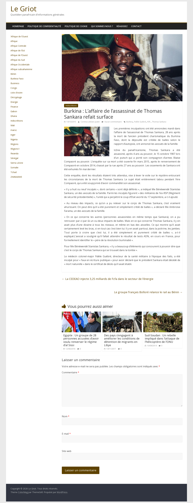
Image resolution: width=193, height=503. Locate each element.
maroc (14, 130)
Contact (136, 26)
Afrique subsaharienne (21, 69)
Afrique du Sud (18, 59)
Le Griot (23, 8)
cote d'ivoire (16, 92)
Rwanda (14, 153)
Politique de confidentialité (44, 26)
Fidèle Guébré (140, 121)
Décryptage (16, 97)
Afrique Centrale (18, 45)
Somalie (14, 167)
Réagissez (122, 26)
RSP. (149, 121)
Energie (14, 102)
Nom (65, 416)
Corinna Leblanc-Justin (90, 121)
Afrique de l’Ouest (19, 55)
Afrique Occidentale (20, 64)
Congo (14, 88)
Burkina (129, 121)
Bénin (13, 73)
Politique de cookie (76, 26)
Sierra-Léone (17, 162)
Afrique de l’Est (18, 50)
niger (13, 134)
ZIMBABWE (16, 176)
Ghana (14, 116)
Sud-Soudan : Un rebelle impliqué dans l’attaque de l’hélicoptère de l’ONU (162, 338)
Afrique (14, 41)
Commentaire (70, 372)
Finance (14, 106)
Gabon (14, 111)
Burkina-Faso (17, 78)
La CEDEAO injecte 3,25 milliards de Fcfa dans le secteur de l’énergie (107, 279)
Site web (66, 451)
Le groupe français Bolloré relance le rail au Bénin (148, 292)
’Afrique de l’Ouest (19, 36)
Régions (14, 144)
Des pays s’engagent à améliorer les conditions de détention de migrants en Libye (121, 340)
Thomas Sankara (159, 121)
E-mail (66, 433)
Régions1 (15, 148)
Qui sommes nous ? (102, 26)
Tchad (14, 172)
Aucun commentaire (112, 121)
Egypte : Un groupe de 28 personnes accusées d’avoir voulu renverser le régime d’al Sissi (81, 340)
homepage (18, 26)
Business (15, 83)
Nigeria (14, 139)
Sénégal (14, 158)
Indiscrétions (71, 105)
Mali (13, 125)
